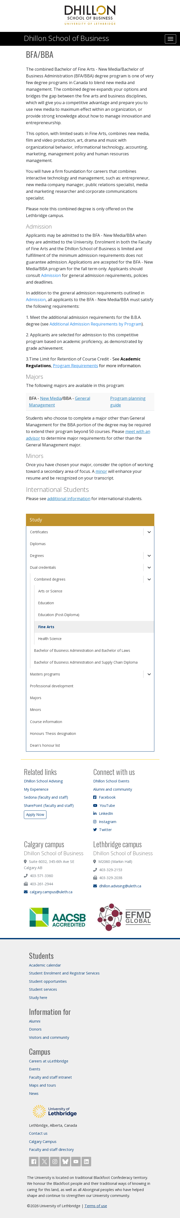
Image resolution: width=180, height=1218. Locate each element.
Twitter (102, 829)
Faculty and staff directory (51, 1149)
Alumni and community (112, 789)
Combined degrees (49, 579)
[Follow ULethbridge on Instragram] (55, 1161)
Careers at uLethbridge (48, 1061)
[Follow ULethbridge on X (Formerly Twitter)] (45, 1161)
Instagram (104, 821)
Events (34, 1069)
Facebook (104, 797)
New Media (51, 398)
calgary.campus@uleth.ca (48, 891)
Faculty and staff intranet (50, 1077)
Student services (43, 989)
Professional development (51, 685)
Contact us (38, 1133)
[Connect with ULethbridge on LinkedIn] (86, 1161)
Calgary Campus (42, 1141)
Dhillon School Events (111, 781)
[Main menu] (170, 38)
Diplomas (38, 543)
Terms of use (95, 1205)
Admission (51, 275)
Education (46, 602)
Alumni (34, 1021)
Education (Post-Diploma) (58, 614)
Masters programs (45, 674)
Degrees (37, 555)
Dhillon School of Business (66, 38)
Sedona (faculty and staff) (46, 797)
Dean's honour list (45, 745)
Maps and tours (42, 1085)
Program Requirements (75, 365)
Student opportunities (48, 981)
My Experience (36, 789)
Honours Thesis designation (53, 733)
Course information (46, 721)
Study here (38, 997)
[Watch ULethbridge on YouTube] (76, 1161)
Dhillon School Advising (43, 781)
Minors (35, 709)
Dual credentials (43, 567)
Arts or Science (50, 591)
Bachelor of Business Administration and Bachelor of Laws (82, 650)
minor (101, 471)
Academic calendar (45, 965)
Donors (35, 1029)
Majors (35, 697)
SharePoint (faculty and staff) (49, 805)
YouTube (104, 805)
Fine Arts (46, 626)
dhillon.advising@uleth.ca (117, 885)
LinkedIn (103, 813)
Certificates (39, 531)
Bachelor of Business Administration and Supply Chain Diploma (86, 662)
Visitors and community (49, 1037)
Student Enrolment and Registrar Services (64, 973)
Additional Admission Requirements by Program (95, 324)
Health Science (50, 638)
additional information (68, 498)
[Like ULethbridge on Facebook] (34, 1161)
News (34, 1093)
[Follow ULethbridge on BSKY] (66, 1161)
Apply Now (35, 814)
